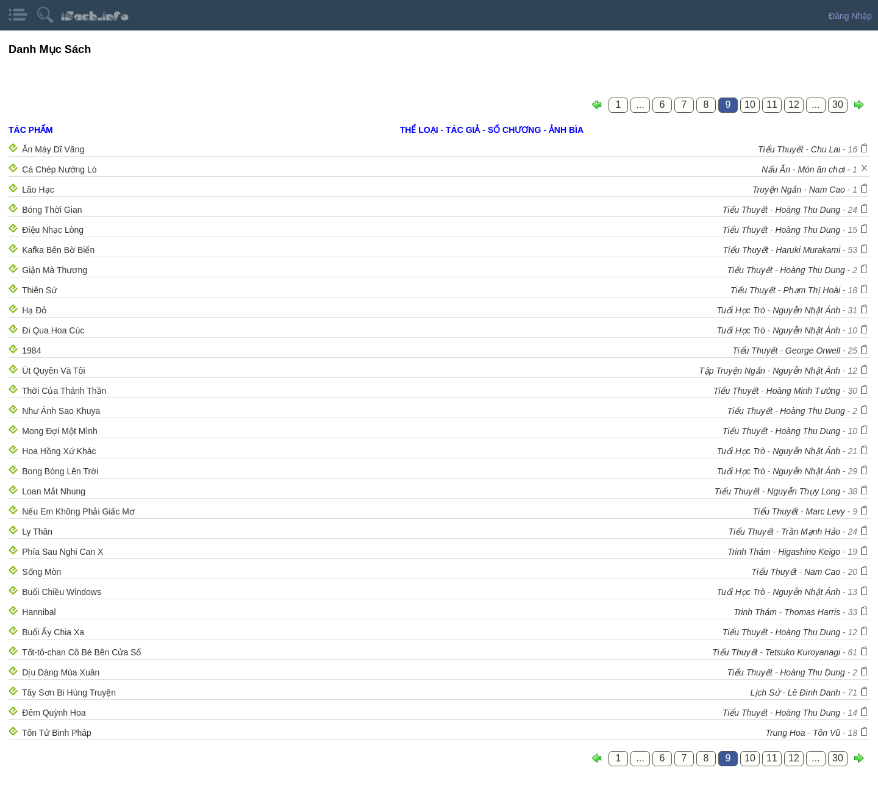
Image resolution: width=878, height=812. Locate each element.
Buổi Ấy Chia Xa (53, 632)
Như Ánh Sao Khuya (61, 411)
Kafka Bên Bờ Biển (58, 250)
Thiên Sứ (39, 290)
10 (749, 104)
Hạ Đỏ (34, 310)
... (640, 104)
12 (793, 104)
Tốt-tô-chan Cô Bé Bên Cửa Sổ (81, 652)
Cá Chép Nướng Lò (59, 169)
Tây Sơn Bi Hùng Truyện (69, 692)
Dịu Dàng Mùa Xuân (60, 672)
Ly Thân (37, 531)
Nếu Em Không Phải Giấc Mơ (78, 511)
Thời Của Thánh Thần (64, 391)
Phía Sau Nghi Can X (62, 552)
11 (771, 104)
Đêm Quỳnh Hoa (53, 713)
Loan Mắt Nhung (53, 491)
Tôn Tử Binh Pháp (56, 733)
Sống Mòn (41, 572)
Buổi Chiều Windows (61, 592)
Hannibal (38, 612)
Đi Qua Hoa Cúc (53, 330)
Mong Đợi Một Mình (60, 431)
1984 (31, 350)
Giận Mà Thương (54, 270)
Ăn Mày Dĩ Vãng (53, 149)
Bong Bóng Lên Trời (60, 471)
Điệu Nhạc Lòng (53, 230)
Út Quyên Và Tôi (53, 371)
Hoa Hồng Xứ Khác (59, 451)
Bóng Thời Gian (52, 210)
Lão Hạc (38, 189)
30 (837, 104)
